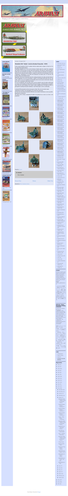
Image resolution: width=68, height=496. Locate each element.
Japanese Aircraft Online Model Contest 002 (60, 105)
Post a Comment (21, 174)
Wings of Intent (60, 355)
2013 (59, 479)
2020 (59, 376)
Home (34, 181)
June (60, 467)
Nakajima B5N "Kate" (61, 444)
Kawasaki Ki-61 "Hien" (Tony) (60, 174)
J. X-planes (59, 98)
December (61, 389)
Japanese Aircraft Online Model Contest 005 (60, 116)
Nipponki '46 (59, 238)
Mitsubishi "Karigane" (59, 180)
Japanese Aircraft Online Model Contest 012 (60, 144)
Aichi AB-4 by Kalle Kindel (61, 431)
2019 (59, 378)
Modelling (59, 212)
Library (58, 175)
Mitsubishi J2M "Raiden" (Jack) (60, 196)
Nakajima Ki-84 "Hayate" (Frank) (60, 232)
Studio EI (59, 357)
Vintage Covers (60, 255)
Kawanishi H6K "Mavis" (60, 162)
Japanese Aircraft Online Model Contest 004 (60, 112)
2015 (59, 386)
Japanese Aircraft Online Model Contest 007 (60, 124)
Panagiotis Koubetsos (61, 240)
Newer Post (18, 181)
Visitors (58, 259)
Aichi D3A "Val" (60, 63)
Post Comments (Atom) (24, 183)
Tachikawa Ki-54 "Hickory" (60, 252)
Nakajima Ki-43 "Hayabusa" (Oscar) (61, 226)
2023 (59, 370)
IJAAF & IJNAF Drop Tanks (60, 83)
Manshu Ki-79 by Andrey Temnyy (61, 448)
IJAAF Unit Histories (61, 91)
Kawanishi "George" (61, 159)
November (61, 391)
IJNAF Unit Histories (61, 93)
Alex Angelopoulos (61, 69)
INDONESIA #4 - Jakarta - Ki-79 (61, 451)
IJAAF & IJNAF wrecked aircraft (60, 89)
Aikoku (58, 67)
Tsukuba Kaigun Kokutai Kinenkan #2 (61, 409)
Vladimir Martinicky (61, 260)
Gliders (58, 79)
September (61, 395)
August (60, 397)
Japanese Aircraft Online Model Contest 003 (60, 108)
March (60, 473)
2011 (59, 483)
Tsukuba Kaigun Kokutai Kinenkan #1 (61, 414)
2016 (59, 384)
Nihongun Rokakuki (61, 235)
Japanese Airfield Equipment (60, 155)
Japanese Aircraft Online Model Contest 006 (60, 120)
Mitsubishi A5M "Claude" (60, 182)
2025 (59, 366)
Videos (58, 254)
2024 (59, 368)
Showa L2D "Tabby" (61, 248)
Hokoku (58, 81)
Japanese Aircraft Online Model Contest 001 (60, 101)
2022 (59, 372)
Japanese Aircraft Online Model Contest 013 (60, 148)
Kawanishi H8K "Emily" (60, 165)
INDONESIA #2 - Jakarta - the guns (61, 459)
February (60, 475)
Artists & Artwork (60, 72)
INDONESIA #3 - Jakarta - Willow (61, 455)
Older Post (50, 181)
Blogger (38, 492)
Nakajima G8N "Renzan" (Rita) (60, 220)
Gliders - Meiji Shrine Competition (61, 418)
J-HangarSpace (60, 353)
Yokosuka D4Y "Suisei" (60, 264)
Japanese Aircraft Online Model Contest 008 (60, 128)
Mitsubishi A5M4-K (61, 184)
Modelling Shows (60, 214)
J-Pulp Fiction (61, 441)
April (60, 471)
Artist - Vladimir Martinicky (61, 434)
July (60, 465)
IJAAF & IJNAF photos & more (60, 86)
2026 (59, 364)
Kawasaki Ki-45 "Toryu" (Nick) (60, 168)
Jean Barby (59, 157)
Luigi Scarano (60, 177)
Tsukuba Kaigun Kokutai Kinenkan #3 (61, 405)
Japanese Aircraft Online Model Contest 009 (60, 132)
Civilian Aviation (60, 75)
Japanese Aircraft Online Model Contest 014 (60, 152)
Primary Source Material (60, 244)
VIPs (58, 257)
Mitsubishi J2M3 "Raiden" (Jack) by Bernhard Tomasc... (62, 401)
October (60, 393)
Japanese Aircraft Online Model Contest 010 (60, 136)
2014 (59, 388)
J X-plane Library (60, 96)
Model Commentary (61, 209)
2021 (59, 374)
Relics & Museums (61, 245)
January (60, 477)
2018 (59, 380)
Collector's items (60, 77)
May (60, 469)
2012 (59, 481)
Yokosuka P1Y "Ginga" (60, 267)
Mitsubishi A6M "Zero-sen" (60, 188)
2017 (59, 382)
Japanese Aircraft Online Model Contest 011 (60, 140)
